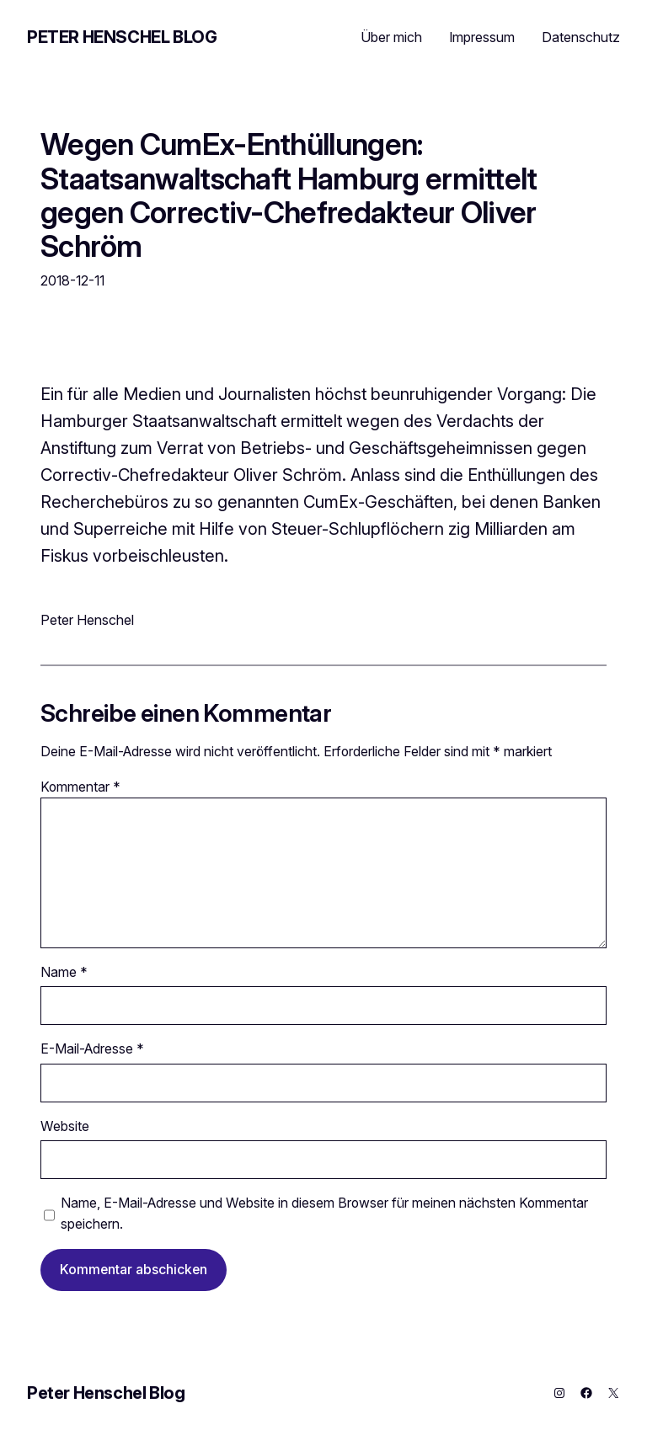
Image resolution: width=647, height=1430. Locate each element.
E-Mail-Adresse (92, 1049)
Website (64, 1126)
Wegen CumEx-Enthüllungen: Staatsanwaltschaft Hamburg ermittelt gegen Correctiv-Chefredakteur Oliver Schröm (288, 195)
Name (64, 972)
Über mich (391, 37)
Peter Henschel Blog (122, 37)
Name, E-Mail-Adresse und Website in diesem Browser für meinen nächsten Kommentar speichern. (324, 1213)
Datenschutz (581, 37)
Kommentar (80, 787)
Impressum (482, 37)
